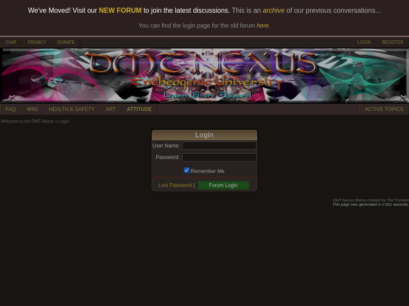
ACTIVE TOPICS (384, 109)
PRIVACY (37, 42)
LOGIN (364, 42)
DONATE (66, 42)
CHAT (11, 42)
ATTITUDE (139, 109)
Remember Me (207, 171)
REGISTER (392, 42)
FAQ (11, 109)
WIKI (32, 109)
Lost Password (175, 185)
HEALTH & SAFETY (72, 109)
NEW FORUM (120, 10)
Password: (168, 157)
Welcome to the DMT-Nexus (27, 121)
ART (111, 109)
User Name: (166, 146)
